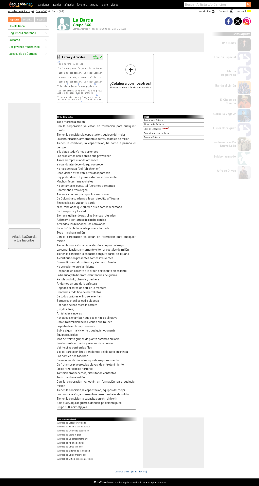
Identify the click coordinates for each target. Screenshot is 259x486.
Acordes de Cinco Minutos (70, 446)
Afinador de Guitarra (154, 124)
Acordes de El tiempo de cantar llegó (75, 459)
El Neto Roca (17, 26)
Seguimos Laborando (22, 33)
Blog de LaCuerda (156, 129)
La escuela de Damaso (23, 53)
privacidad (135, 482)
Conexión (224, 11)
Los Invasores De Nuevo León (224, 144)
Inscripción (205, 11)
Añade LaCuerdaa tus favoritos (24, 238)
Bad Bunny (229, 43)
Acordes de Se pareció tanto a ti (72, 439)
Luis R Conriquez (224, 128)
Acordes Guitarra (152, 137)
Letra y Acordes (73, 57)
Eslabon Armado (225, 156)
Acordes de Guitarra (19, 11)
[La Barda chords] (122, 471)
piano (105, 4)
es (144, 482)
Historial (41, 20)
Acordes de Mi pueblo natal (70, 443)
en (149, 482)
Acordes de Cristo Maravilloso (71, 455)
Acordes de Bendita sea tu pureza (73, 426)
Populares (14, 20)
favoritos (82, 4)
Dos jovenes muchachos (24, 46)
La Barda (14, 40)
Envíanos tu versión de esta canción (130, 76)
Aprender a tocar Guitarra (156, 133)
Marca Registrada (228, 73)
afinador (69, 4)
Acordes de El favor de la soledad (73, 451)
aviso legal (122, 482)
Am (58, 61)
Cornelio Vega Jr (224, 114)
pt (153, 482)
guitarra (94, 4)
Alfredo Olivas (226, 170)
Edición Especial (225, 57)
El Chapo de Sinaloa (228, 101)
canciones (43, 4)
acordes (56, 4)
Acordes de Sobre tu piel (69, 434)
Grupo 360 (41, 11)
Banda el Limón (225, 85)
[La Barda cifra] (139, 471)
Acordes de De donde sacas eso (73, 430)
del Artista (27, 20)
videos (114, 4)
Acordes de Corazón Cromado (71, 423)
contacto (161, 482)
